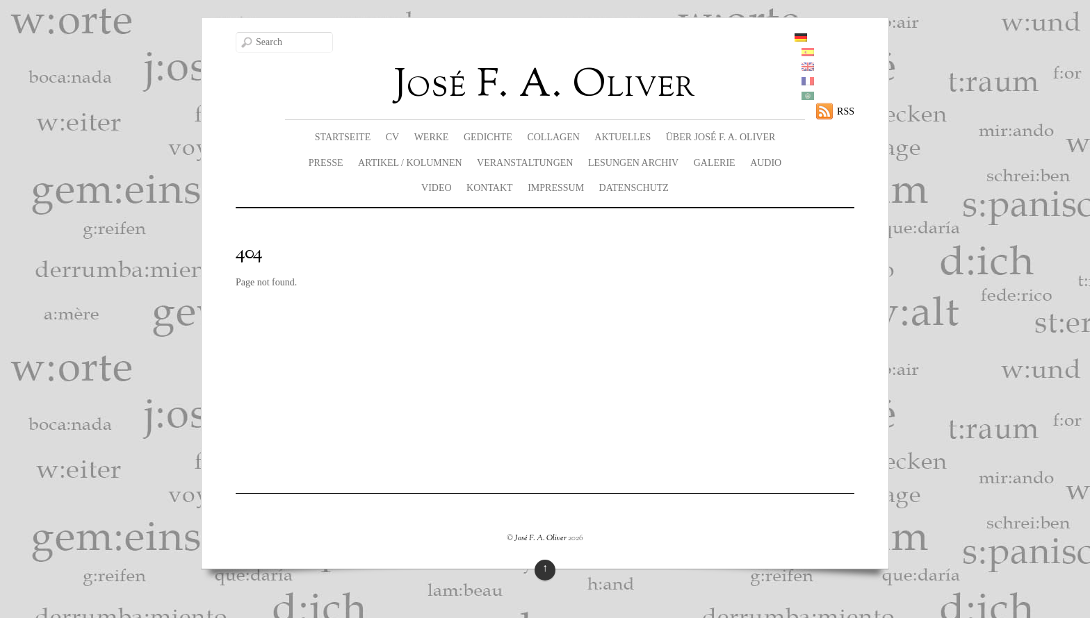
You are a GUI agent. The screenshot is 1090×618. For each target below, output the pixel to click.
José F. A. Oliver (540, 538)
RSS (845, 111)
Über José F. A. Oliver (721, 137)
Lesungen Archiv (633, 163)
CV (392, 137)
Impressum (556, 188)
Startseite (343, 137)
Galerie (714, 163)
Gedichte (488, 137)
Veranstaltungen (525, 163)
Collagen (553, 137)
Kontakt (489, 188)
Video (436, 188)
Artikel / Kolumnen (410, 163)
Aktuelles (622, 137)
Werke (431, 137)
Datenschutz (634, 188)
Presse (326, 163)
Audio (765, 163)
